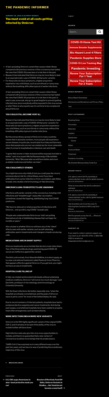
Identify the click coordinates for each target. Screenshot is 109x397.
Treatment (72, 154)
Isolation (71, 133)
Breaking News (16, 363)
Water (70, 145)
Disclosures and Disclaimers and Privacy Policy (85, 102)
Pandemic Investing (75, 158)
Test (69, 106)
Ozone (73, 141)
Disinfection (72, 138)
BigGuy (35, 15)
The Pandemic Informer (27, 7)
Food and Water (74, 150)
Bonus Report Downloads (77, 98)
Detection (72, 129)
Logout (70, 16)
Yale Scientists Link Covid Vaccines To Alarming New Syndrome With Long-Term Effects (83, 206)
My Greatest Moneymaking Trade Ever (82, 163)
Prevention (72, 124)
